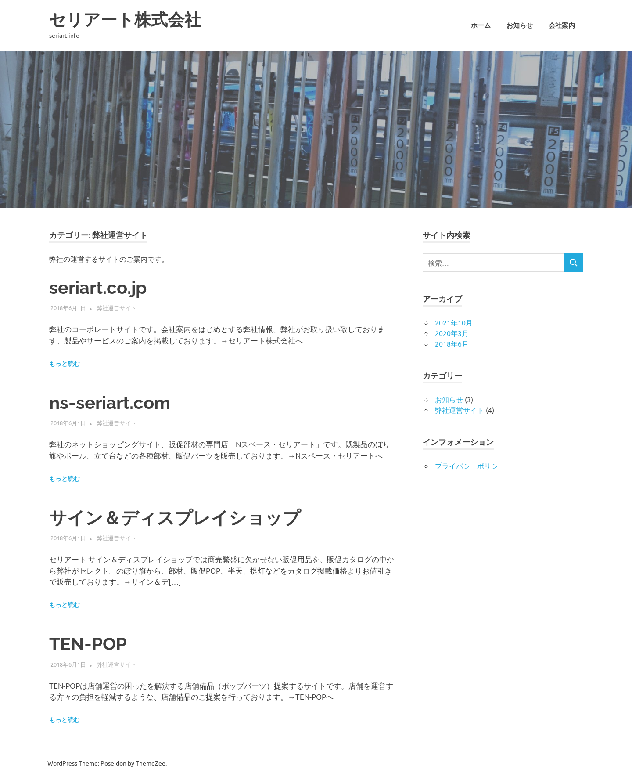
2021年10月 (454, 322)
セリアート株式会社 (125, 19)
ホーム (481, 25)
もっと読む (64, 363)
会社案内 (562, 25)
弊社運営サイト (116, 307)
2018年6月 (452, 343)
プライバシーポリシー (470, 465)
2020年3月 (452, 333)
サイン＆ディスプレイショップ (175, 517)
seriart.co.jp (98, 287)
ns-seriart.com (109, 402)
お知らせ (519, 25)
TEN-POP (88, 643)
